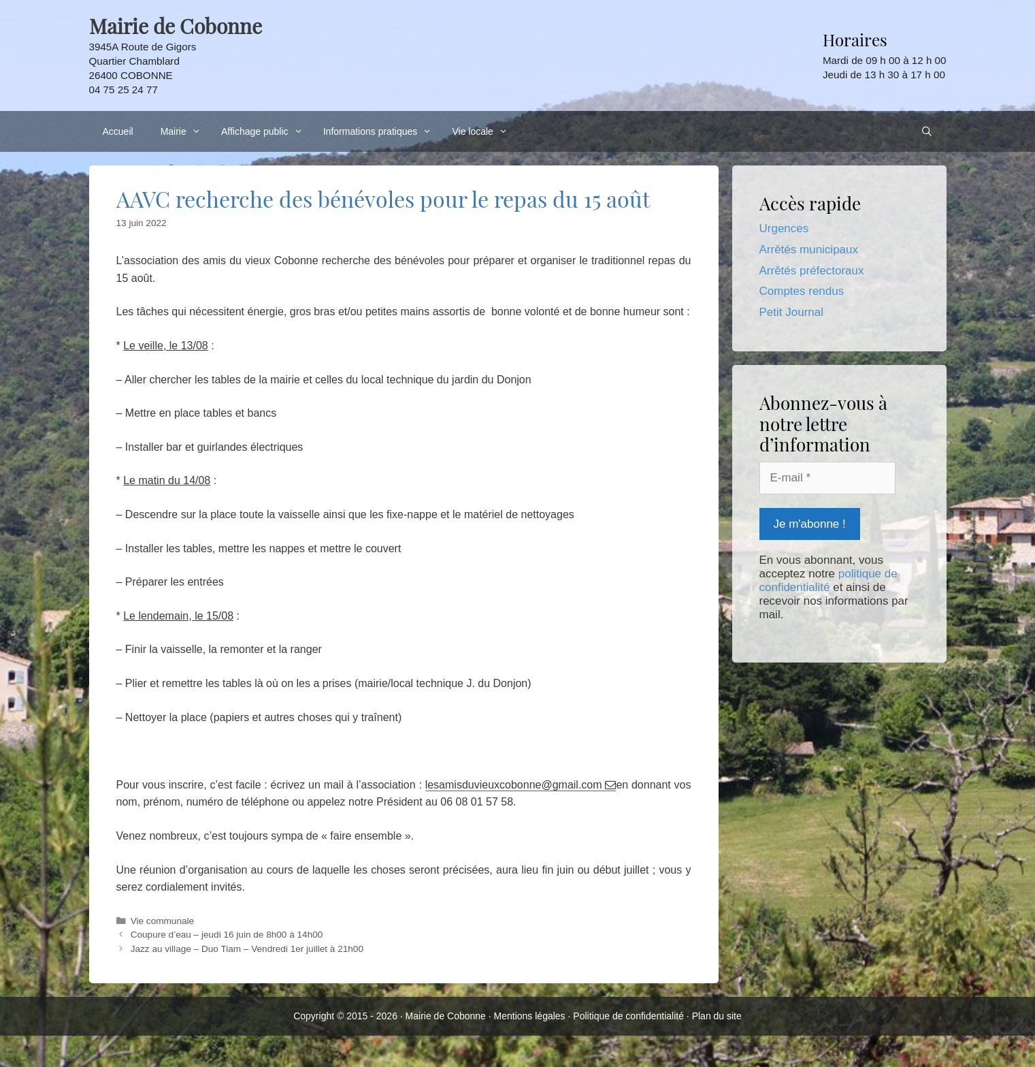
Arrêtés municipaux (809, 249)
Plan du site (717, 1015)
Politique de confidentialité (628, 1015)
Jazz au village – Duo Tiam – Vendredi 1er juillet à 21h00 (247, 949)
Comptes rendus (801, 291)
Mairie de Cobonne (446, 1015)
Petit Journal (791, 312)
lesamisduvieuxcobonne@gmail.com (515, 785)
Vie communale (162, 921)
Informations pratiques (381, 131)
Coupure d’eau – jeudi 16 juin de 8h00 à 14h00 (227, 934)
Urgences (784, 228)
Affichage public (265, 131)
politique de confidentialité (828, 580)
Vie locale (483, 131)
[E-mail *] (827, 478)
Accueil (118, 131)
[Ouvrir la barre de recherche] (927, 131)
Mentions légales (529, 1015)
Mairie (184, 131)
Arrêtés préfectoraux (811, 270)
